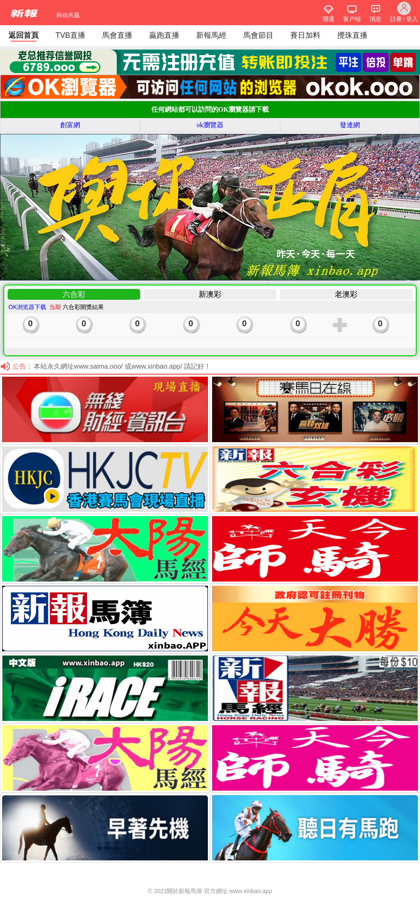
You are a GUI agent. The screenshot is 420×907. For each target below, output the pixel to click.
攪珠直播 (352, 35)
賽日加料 (305, 35)
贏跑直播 (164, 35)
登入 (412, 19)
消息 (375, 19)
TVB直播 (70, 35)
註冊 (396, 19)
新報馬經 (211, 35)
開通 (328, 19)
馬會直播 (117, 35)
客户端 (352, 19)
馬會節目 (258, 35)
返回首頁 (23, 35)
